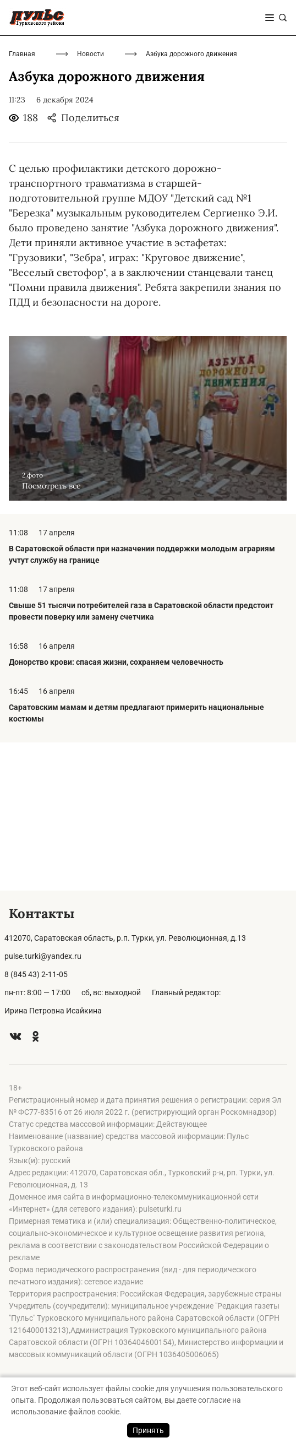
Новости (90, 202)
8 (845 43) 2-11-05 (36, 974)
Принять (148, 1430)
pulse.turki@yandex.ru (42, 956)
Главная (22, 202)
